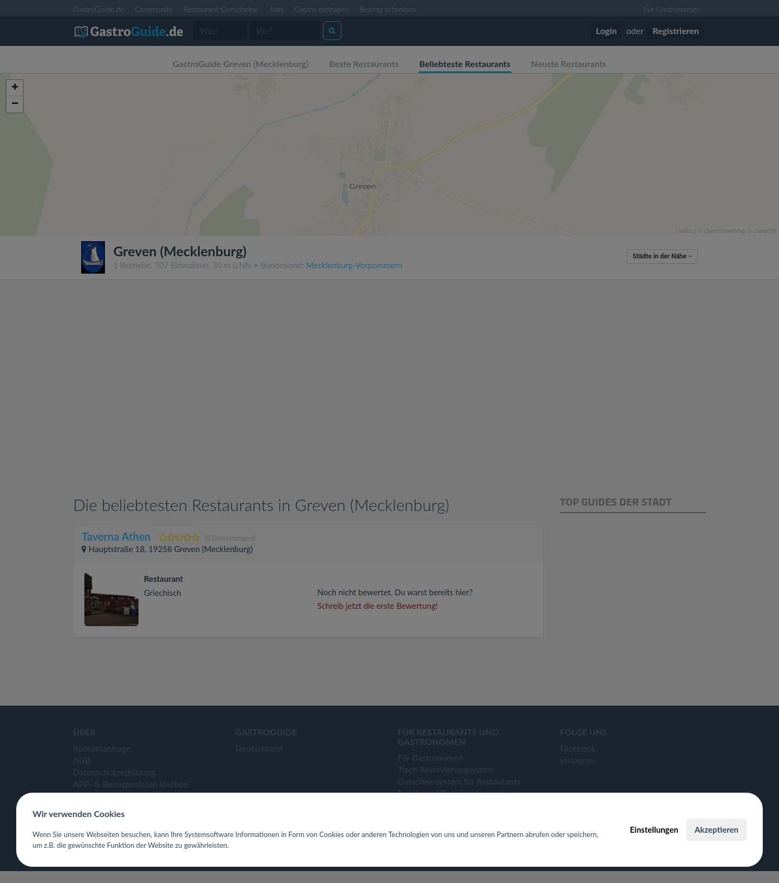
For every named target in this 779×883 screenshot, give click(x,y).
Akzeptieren (716, 829)
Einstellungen (654, 829)
